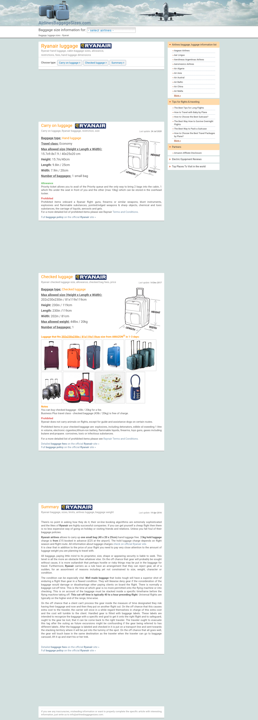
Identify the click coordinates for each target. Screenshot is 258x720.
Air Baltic (178, 82)
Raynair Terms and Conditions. (120, 438)
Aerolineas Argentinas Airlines (189, 59)
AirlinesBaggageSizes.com (65, 22)
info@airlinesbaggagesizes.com (86, 714)
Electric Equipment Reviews (187, 159)
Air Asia (178, 73)
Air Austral (179, 77)
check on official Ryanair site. (130, 544)
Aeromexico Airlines (184, 64)
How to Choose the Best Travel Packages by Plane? (194, 135)
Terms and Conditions (125, 211)
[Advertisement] (101, 96)
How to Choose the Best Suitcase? (191, 116)
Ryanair (65, 35)
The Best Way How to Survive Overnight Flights (193, 123)
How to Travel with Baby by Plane (190, 112)
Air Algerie (179, 68)
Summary (117, 62)
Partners (176, 147)
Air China (178, 86)
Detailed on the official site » (70, 443)
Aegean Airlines (182, 50)
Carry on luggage (69, 62)
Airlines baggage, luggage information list (194, 44)
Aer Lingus (179, 55)
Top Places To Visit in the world (189, 166)
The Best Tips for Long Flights (189, 107)
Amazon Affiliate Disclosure (188, 153)
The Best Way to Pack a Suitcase (190, 128)
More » (177, 95)
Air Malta (178, 91)
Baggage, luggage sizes (49, 35)
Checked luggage (96, 62)
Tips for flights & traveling (185, 101)
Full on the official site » (68, 217)
